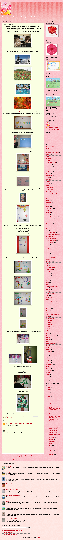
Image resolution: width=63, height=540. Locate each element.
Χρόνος (48, 366)
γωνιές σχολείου (50, 191)
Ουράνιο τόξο (49, 297)
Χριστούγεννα (49, 364)
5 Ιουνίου (48, 150)
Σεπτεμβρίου (52, 441)
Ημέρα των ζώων (50, 242)
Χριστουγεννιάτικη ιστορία (55, 425)
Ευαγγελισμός (49, 223)
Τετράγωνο (48, 345)
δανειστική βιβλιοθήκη (51, 193)
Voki (47, 380)
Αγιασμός (48, 154)
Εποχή (8, 417)
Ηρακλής (48, 246)
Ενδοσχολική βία (50, 218)
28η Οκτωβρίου (49, 148)
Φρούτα (48, 353)
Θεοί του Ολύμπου (50, 249)
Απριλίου (51, 447)
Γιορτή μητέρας (49, 189)
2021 (49, 385)
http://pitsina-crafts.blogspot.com (9, 534)
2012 (49, 396)
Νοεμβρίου (51, 437)
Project (47, 374)
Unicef (47, 376)
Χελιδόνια (48, 362)
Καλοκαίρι (48, 255)
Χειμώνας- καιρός (53, 432)
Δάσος (47, 194)
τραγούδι (48, 347)
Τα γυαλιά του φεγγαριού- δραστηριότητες (55, 417)
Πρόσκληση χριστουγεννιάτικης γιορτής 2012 (54, 413)
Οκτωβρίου (51, 439)
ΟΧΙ (47, 299)
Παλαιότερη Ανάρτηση (37, 456)
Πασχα (47, 310)
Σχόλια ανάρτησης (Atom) (14, 459)
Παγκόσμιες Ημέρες (50, 301)
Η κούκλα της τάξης (50, 232)
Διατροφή (48, 202)
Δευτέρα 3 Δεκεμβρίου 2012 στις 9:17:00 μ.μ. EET (28, 430)
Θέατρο (48, 248)
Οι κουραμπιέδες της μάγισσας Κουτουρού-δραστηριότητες (54, 408)
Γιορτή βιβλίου (49, 187)
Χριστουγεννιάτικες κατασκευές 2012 (53, 428)
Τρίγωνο (48, 349)
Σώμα (47, 341)
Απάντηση (8, 427)
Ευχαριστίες (49, 228)
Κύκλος (48, 271)
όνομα (47, 295)
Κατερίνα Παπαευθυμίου (11, 430)
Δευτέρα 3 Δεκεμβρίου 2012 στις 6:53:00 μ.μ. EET (21, 423)
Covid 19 (48, 372)
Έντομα (48, 219)
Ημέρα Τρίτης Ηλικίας (51, 240)
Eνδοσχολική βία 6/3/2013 (12, 518)
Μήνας (12, 417)
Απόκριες (48, 173)
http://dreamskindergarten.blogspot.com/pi (12, 530)
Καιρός (47, 253)
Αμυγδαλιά (48, 164)
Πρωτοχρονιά (49, 326)
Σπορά (47, 333)
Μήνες (47, 282)
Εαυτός (48, 206)
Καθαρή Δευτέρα (50, 251)
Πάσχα (47, 312)
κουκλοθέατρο (49, 269)
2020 (49, 387)
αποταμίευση (49, 175)
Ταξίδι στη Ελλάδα (50, 343)
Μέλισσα (48, 275)
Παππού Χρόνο (18, 111)
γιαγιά (47, 185)
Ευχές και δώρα (52, 405)
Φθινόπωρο (49, 351)
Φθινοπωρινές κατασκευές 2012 (13, 489)
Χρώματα (48, 368)
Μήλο (47, 276)
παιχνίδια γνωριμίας (51, 303)
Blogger (38, 537)
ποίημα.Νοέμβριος (50, 318)
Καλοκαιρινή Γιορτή (50, 257)
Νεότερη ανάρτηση (8, 456)
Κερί (47, 265)
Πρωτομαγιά (49, 324)
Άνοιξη (47, 169)
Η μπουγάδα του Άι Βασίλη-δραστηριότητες (55, 420)
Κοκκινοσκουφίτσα (50, 267)
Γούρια (50, 403)
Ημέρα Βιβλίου (49, 236)
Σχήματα (48, 339)
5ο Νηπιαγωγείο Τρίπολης (53, 127)
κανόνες (48, 259)
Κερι (47, 263)
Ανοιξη (47, 168)
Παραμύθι (48, 308)
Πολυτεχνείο (49, 320)
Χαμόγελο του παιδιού (51, 357)
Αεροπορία (48, 156)
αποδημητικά (49, 171)
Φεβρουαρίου (52, 452)
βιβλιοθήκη (48, 179)
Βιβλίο (47, 177)
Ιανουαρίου (51, 454)
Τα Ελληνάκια (9, 466)
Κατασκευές (49, 261)
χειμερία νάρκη (49, 358)
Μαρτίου (51, 450)
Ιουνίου (51, 443)
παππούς (48, 305)
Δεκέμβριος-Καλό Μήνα (54, 434)
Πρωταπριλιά (49, 322)
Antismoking (49, 370)
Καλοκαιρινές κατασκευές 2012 (13, 495)
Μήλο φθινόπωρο (50, 278)
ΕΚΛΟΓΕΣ (48, 212)
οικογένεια (48, 289)
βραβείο (48, 181)
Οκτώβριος (48, 291)
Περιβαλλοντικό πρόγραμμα (52, 314)
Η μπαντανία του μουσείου (52, 234)
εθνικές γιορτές (49, 208)
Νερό (47, 284)
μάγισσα (48, 273)
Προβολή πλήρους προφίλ (52, 129)
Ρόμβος (48, 328)
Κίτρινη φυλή (9, 512)
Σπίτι (47, 331)
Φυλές (47, 355)
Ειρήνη (47, 210)
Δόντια (47, 204)
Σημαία (47, 330)
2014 (49, 392)
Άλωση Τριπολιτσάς (51, 162)
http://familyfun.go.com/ (7, 532)
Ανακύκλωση (49, 166)
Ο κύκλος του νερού (10, 507)
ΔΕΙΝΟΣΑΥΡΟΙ (49, 196)
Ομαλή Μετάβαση (50, 293)
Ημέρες (48, 244)
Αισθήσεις (48, 158)
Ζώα (47, 230)
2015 (49, 389)
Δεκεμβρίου (52, 398)
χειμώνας (48, 360)
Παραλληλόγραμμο (50, 306)
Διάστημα (48, 200)
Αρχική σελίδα (22, 456)
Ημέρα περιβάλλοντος (51, 238)
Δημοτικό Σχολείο (50, 198)
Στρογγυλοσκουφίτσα (51, 335)
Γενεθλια (48, 183)
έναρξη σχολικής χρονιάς (52, 216)
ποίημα (16, 417)
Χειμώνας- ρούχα (53, 430)
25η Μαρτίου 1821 (50, 146)
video (47, 378)
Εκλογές (48, 214)
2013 (49, 394)
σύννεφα (48, 337)
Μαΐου (50, 445)
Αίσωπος (48, 160)
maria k (7, 423)
